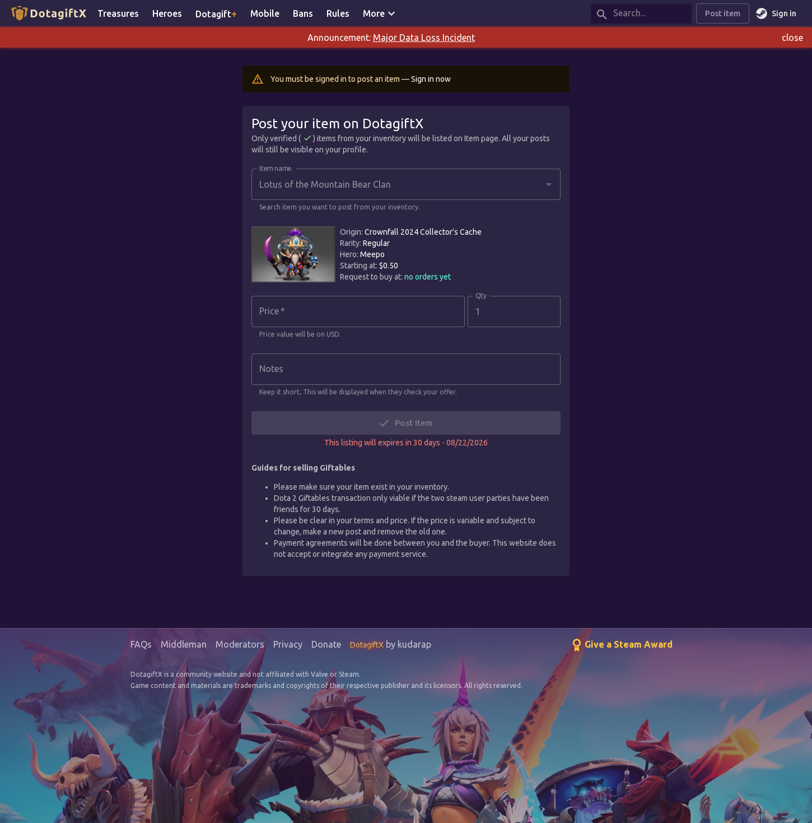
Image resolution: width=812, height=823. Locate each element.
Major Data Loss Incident (424, 37)
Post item (723, 14)
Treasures (118, 13)
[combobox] (397, 184)
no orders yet (427, 276)
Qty (481, 296)
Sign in (777, 13)
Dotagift (216, 13)
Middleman (184, 644)
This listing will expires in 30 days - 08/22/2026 (406, 442)
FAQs (141, 644)
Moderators (240, 644)
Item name (275, 169)
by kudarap (390, 644)
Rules (337, 13)
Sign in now (431, 79)
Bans (303, 13)
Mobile (264, 13)
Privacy (287, 644)
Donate (326, 644)
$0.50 (388, 265)
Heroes (167, 13)
